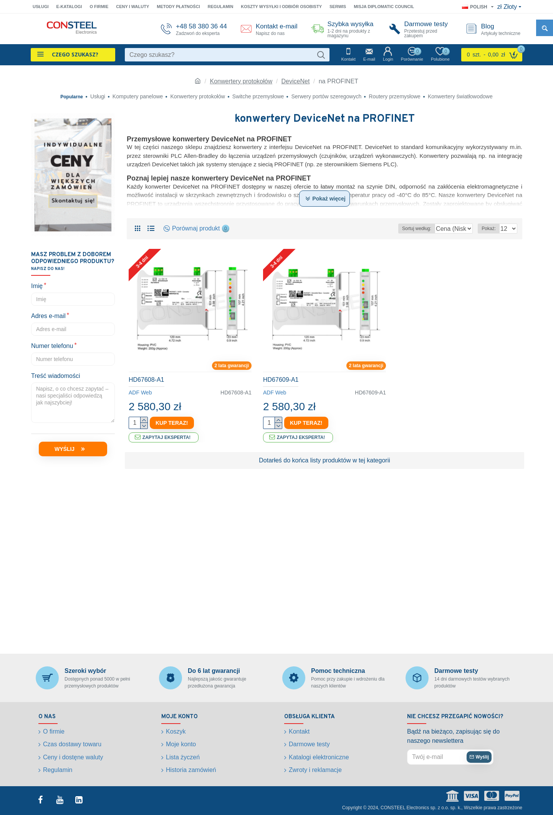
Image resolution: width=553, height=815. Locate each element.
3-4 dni (50, 309)
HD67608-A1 (146, 379)
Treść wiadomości (55, 571)
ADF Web (140, 392)
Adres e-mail (48, 511)
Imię (37, 481)
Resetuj (45, 241)
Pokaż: (491, 228)
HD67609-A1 (281, 379)
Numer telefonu (52, 541)
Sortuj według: (400, 228)
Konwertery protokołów (241, 81)
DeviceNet (295, 81)
